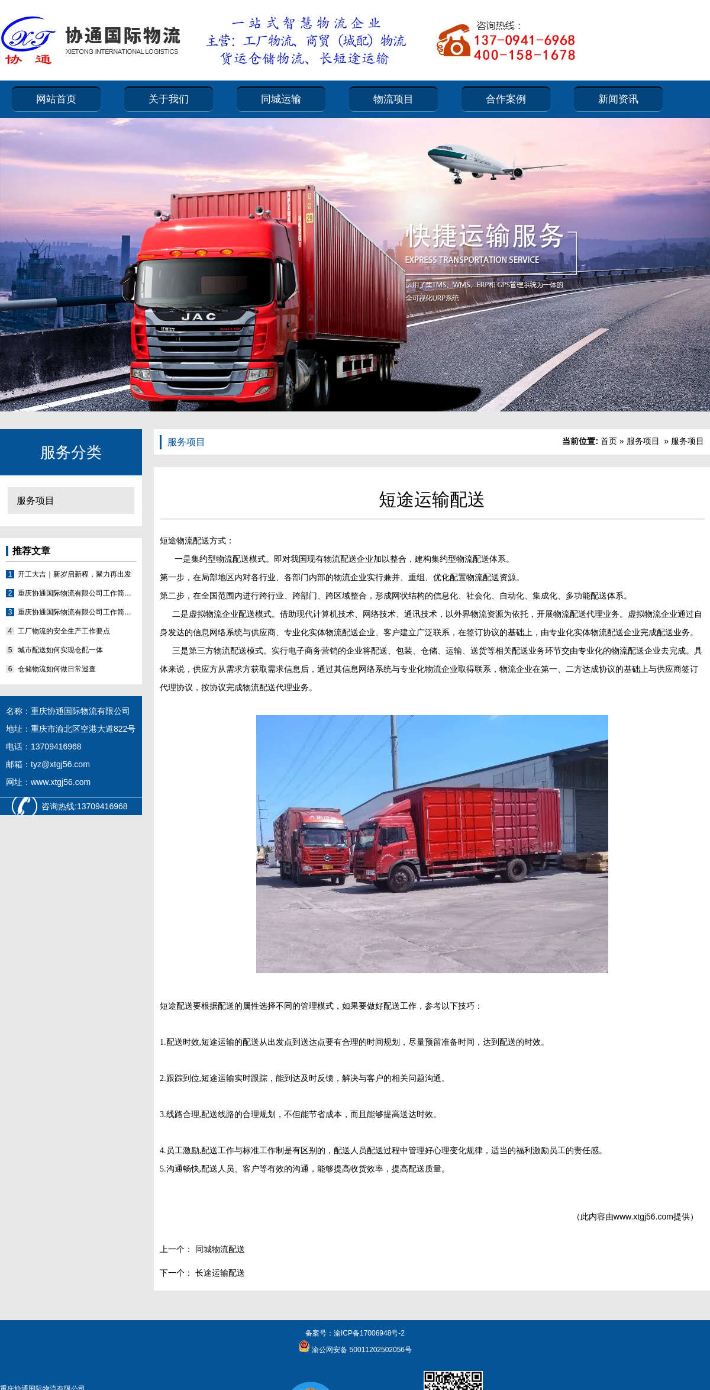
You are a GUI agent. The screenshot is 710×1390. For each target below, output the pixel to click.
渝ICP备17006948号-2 (369, 1333)
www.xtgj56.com (643, 1216)
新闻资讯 (618, 99)
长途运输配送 (219, 1273)
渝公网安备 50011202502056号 (361, 1350)
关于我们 (169, 99)
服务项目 (35, 500)
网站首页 (56, 99)
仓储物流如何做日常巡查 (57, 669)
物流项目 (393, 99)
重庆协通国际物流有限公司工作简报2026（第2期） (77, 593)
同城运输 (281, 99)
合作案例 (506, 99)
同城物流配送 (219, 1249)
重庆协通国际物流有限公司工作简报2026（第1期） (77, 612)
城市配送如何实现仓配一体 (60, 650)
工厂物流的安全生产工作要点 (64, 631)
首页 (609, 441)
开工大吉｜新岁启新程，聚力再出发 (74, 574)
